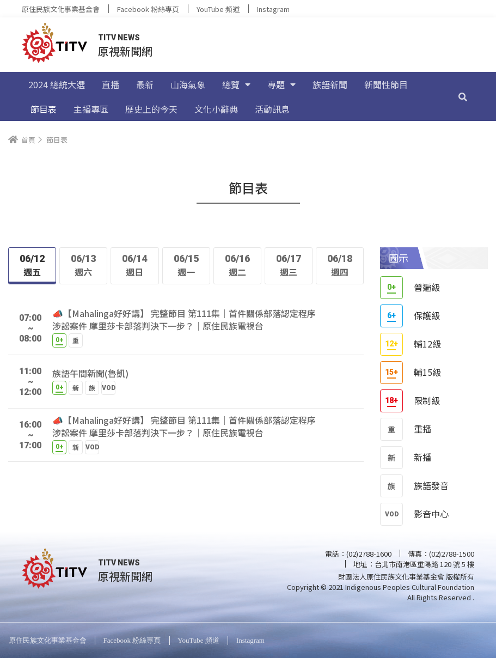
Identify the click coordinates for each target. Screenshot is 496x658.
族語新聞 (330, 84)
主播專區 (91, 108)
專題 (281, 84)
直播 (110, 84)
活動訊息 (272, 108)
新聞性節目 (386, 84)
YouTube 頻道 (218, 9)
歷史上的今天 (151, 108)
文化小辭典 (216, 108)
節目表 (43, 108)
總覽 (236, 84)
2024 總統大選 (56, 84)
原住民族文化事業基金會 (61, 9)
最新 (145, 84)
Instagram (273, 9)
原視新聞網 (125, 51)
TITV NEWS (119, 37)
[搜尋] (462, 96)
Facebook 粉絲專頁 (148, 9)
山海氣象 (187, 84)
